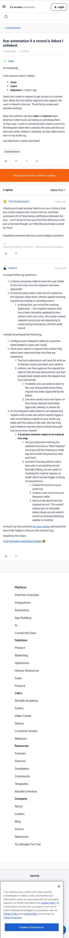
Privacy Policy (11, 931)
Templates (21, 784)
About (19, 806)
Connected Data (25, 633)
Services (20, 761)
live (52, 530)
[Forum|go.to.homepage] (22, 7)
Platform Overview (27, 595)
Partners (20, 753)
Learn (18, 693)
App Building (23, 618)
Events (19, 708)
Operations (22, 663)
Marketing (21, 655)
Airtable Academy (26, 701)
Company (21, 799)
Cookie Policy (48, 920)
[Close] (59, 904)
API (35, 885)
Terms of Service (12, 934)
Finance (20, 686)
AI (16, 625)
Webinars (21, 739)
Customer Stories (26, 731)
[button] (4, 7)
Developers (22, 769)
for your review (41, 526)
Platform (20, 587)
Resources (22, 746)
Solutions (21, 640)
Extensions (22, 610)
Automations (13, 27)
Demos (19, 723)
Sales (18, 678)
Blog (18, 821)
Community (22, 776)
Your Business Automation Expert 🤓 (24, 541)
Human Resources (27, 671)
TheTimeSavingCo (18, 201)
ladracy (12, 268)
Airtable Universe (26, 791)
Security (34, 875)
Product (20, 648)
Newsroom (22, 837)
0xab (11, 61)
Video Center (23, 716)
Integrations (23, 602)
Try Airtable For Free (28, 844)
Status (19, 829)
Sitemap (34, 894)
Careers (19, 814)
